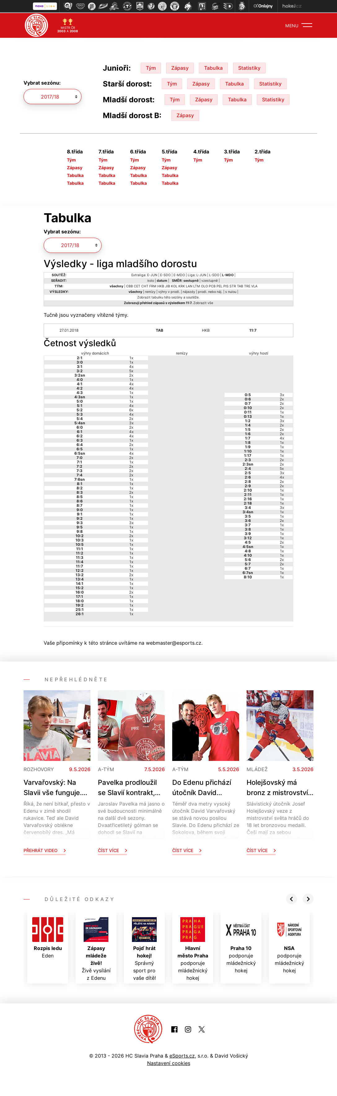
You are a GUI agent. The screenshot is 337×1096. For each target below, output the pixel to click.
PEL (219, 286)
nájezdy (189, 291)
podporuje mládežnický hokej (192, 948)
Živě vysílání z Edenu (96, 948)
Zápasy (180, 67)
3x (131, 422)
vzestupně (209, 280)
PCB (212, 286)
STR (233, 286)
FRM (152, 286)
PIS (226, 286)
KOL (174, 286)
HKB (160, 286)
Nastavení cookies (168, 1062)
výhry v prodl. (169, 291)
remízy (150, 291)
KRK (181, 286)
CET (137, 286)
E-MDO (179, 274)
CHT (144, 286)
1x (131, 357)
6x (131, 409)
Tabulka (213, 67)
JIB (167, 286)
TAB (240, 286)
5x (131, 370)
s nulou (230, 291)
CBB (129, 286)
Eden (47, 937)
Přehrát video (45, 849)
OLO (204, 286)
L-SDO (214, 274)
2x (131, 374)
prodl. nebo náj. (210, 291)
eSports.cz (182, 1055)
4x (131, 366)
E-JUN (152, 274)
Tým (151, 67)
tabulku (157, 297)
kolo (150, 280)
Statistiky (249, 67)
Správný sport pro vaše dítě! (144, 948)
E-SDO (165, 274)
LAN (189, 286)
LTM (196, 286)
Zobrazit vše (203, 302)
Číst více (112, 849)
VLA (254, 286)
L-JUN (201, 274)
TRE (247, 286)
